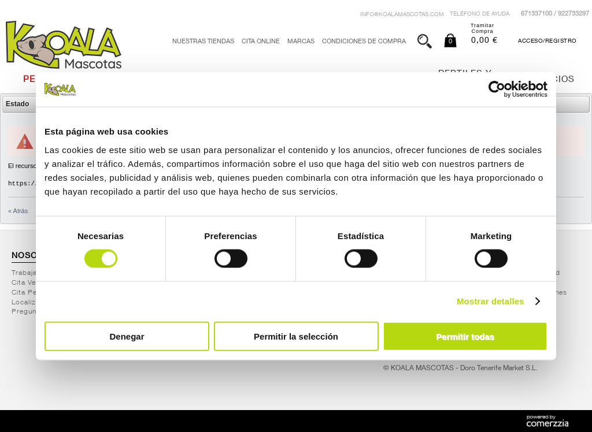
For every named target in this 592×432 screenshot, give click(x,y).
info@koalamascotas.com (402, 15)
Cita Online (261, 42)
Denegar (126, 336)
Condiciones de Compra (364, 42)
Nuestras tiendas (203, 42)
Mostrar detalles (490, 301)
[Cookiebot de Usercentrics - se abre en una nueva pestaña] (496, 89)
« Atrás (18, 210)
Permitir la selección (296, 336)
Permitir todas (465, 336)
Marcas (300, 42)
